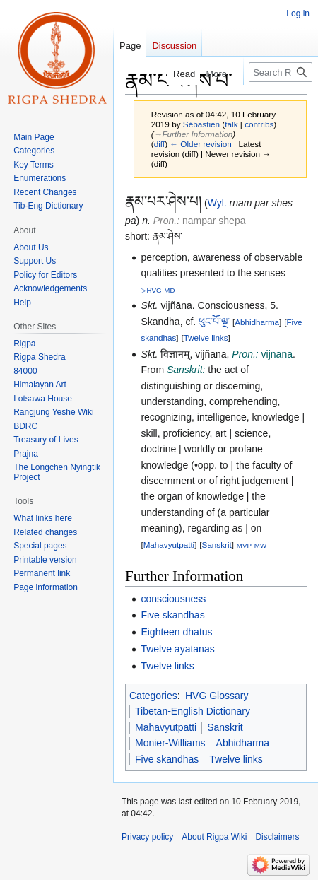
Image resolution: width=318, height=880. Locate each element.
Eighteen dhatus (176, 632)
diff (159, 143)
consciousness (173, 598)
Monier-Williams (170, 743)
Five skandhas (172, 615)
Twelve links (206, 337)
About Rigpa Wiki (214, 837)
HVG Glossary (216, 695)
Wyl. (217, 203)
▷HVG (151, 290)
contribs (259, 124)
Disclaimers (277, 837)
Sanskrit (217, 544)
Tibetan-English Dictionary (192, 711)
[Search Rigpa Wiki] (280, 72)
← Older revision (201, 143)
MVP (244, 545)
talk (231, 124)
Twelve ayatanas (177, 649)
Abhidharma (257, 322)
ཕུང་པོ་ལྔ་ (214, 321)
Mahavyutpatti (169, 544)
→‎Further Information (193, 134)
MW (260, 545)
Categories (153, 695)
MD (169, 290)
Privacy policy (147, 837)
